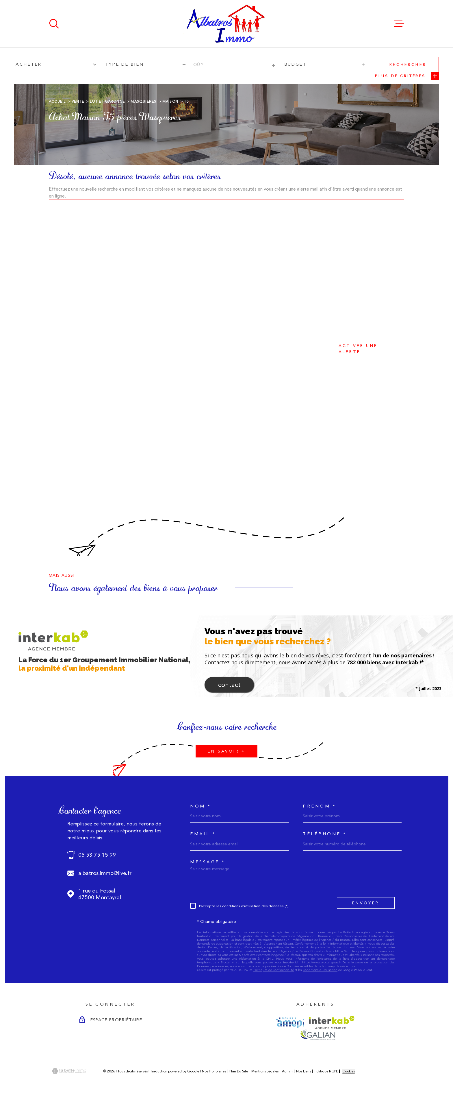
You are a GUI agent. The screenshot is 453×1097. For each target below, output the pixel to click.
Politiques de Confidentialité (273, 970)
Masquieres (143, 101)
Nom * (200, 806)
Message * (207, 862)
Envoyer (365, 903)
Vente (78, 101)
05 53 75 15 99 (97, 854)
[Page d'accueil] (226, 24)
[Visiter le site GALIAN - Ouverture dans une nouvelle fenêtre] (317, 1034)
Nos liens (303, 1071)
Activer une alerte (219, 348)
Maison (170, 101)
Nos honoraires (214, 1071)
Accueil (57, 101)
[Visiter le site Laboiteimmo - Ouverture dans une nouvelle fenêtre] (69, 1071)
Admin (287, 1071)
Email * (203, 834)
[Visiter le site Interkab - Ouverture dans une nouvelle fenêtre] (332, 1022)
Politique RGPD (326, 1071)
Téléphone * (325, 834)
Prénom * (319, 806)
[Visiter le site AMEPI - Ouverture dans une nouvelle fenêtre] (290, 1022)
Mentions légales (265, 1071)
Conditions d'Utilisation (320, 970)
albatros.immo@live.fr (105, 873)
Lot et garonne (107, 101)
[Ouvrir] (54, 24)
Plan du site (238, 1071)
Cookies (348, 1071)
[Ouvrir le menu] (399, 24)
